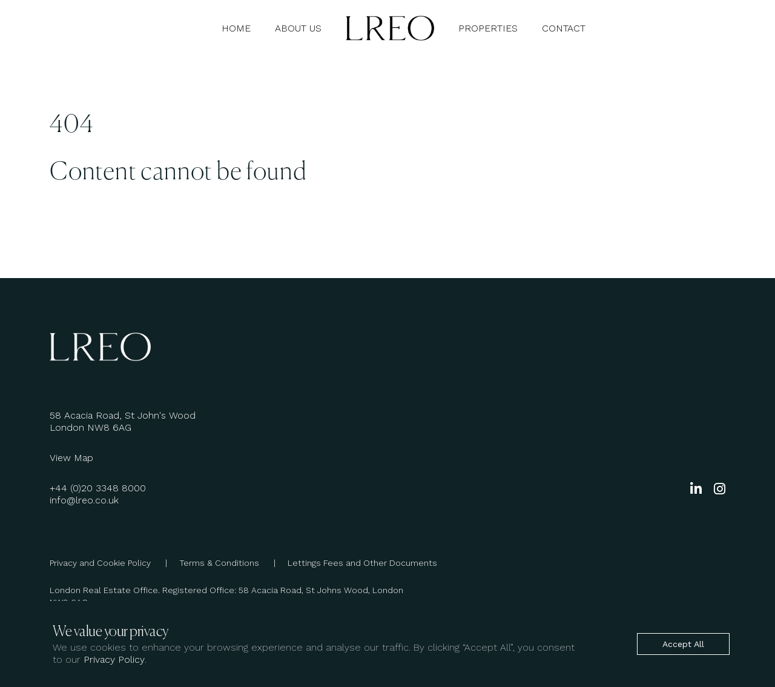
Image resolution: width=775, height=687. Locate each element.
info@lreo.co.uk (84, 500)
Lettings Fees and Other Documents (362, 563)
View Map (71, 457)
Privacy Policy (114, 659)
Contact (563, 28)
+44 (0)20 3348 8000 (98, 488)
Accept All (683, 644)
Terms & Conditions (233, 563)
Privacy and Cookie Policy (114, 563)
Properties (488, 28)
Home (236, 28)
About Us (298, 28)
